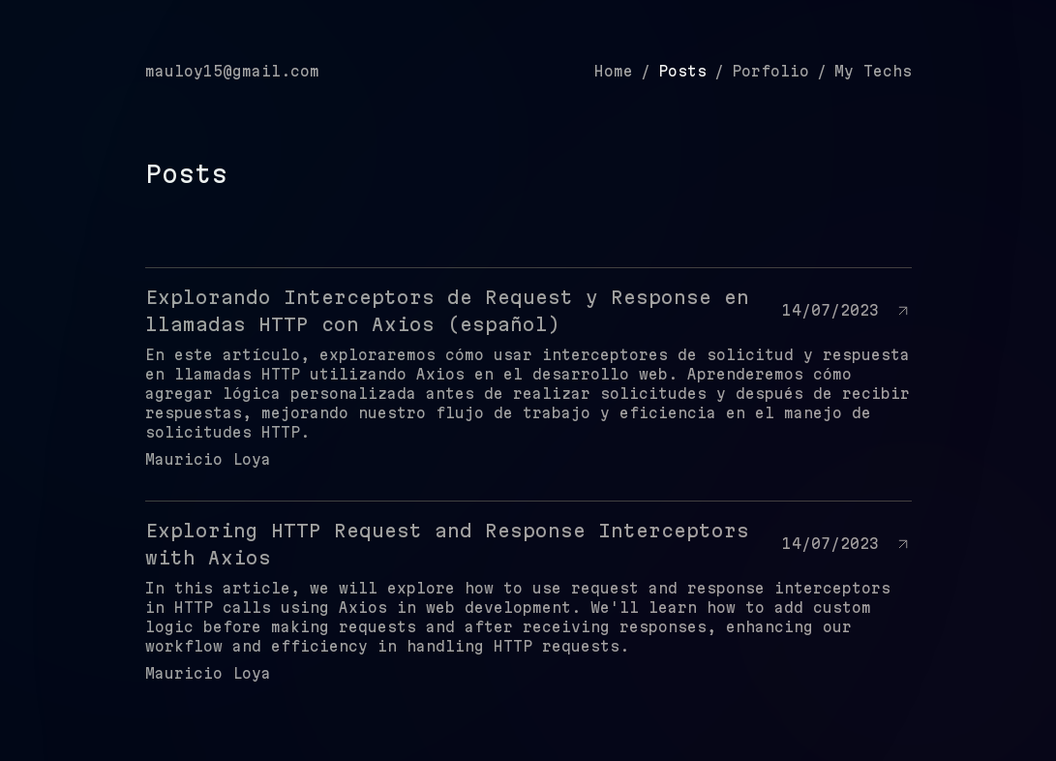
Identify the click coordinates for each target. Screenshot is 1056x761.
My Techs (873, 71)
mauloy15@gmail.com (232, 71)
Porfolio (770, 71)
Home (613, 71)
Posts (682, 71)
